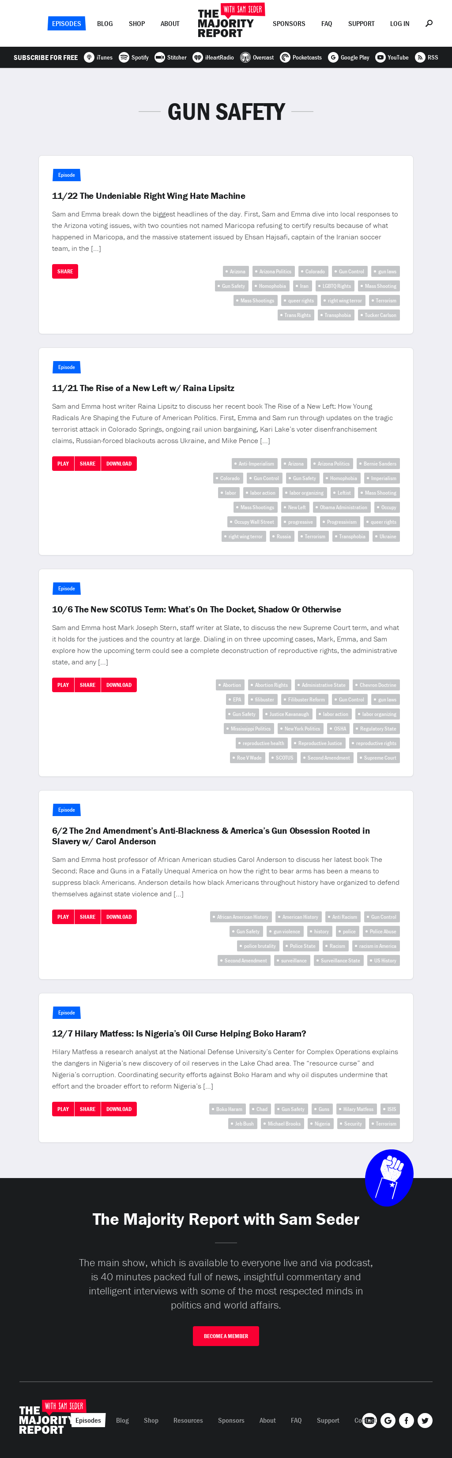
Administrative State (324, 685)
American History (300, 917)
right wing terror (345, 300)
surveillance (294, 960)
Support (361, 23)
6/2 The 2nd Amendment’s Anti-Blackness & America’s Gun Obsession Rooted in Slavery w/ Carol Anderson (211, 835)
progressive (300, 522)
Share (65, 271)
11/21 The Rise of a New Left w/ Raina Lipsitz (143, 388)
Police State (303, 946)
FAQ (326, 23)
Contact (365, 1420)
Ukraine (388, 536)
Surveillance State (340, 960)
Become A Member (226, 1336)
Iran (304, 286)
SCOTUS (285, 757)
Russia (284, 536)
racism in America (377, 946)
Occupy (388, 507)
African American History (242, 917)
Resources (188, 1420)
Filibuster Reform (306, 699)
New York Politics (302, 728)
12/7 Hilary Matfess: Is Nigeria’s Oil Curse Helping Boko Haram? (179, 1033)
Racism (337, 946)
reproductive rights (376, 743)
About (170, 23)
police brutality (260, 946)
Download (119, 463)
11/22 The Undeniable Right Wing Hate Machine (148, 195)
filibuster (264, 699)
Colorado (315, 271)
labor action (262, 492)
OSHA (340, 728)
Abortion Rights (271, 685)
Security (353, 1123)
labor (230, 492)
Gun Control (351, 271)
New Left (297, 507)
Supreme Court (380, 757)
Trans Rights (298, 315)
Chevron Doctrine (378, 685)
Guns (324, 1109)
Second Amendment (329, 757)
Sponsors (289, 23)
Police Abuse (383, 931)
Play (63, 463)
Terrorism (386, 300)
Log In (400, 23)
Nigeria (322, 1123)
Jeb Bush (244, 1123)
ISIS (392, 1109)
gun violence (287, 931)
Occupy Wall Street (254, 522)
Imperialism (383, 478)
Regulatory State (378, 728)
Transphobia (338, 315)
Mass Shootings (257, 300)
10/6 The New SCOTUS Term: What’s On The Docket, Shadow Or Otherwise (196, 609)
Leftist (344, 492)
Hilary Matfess (358, 1109)
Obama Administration (343, 507)
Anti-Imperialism (256, 463)
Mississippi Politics (251, 728)
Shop (137, 23)
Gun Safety (233, 286)
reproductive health (263, 743)
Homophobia (272, 286)
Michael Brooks (284, 1123)
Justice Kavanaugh (289, 714)
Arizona (237, 271)
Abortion (232, 685)
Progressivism (342, 522)
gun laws (387, 271)
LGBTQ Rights (337, 286)
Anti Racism (344, 917)
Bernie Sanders (380, 463)
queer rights (301, 300)
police (349, 931)
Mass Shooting (380, 286)
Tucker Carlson (380, 315)
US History (385, 960)
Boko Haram (229, 1109)
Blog (105, 23)
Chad (261, 1109)
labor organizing (307, 492)
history (321, 931)
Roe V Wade (249, 757)
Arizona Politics (275, 271)
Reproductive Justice (320, 743)
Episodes (66, 23)
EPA (237, 699)
